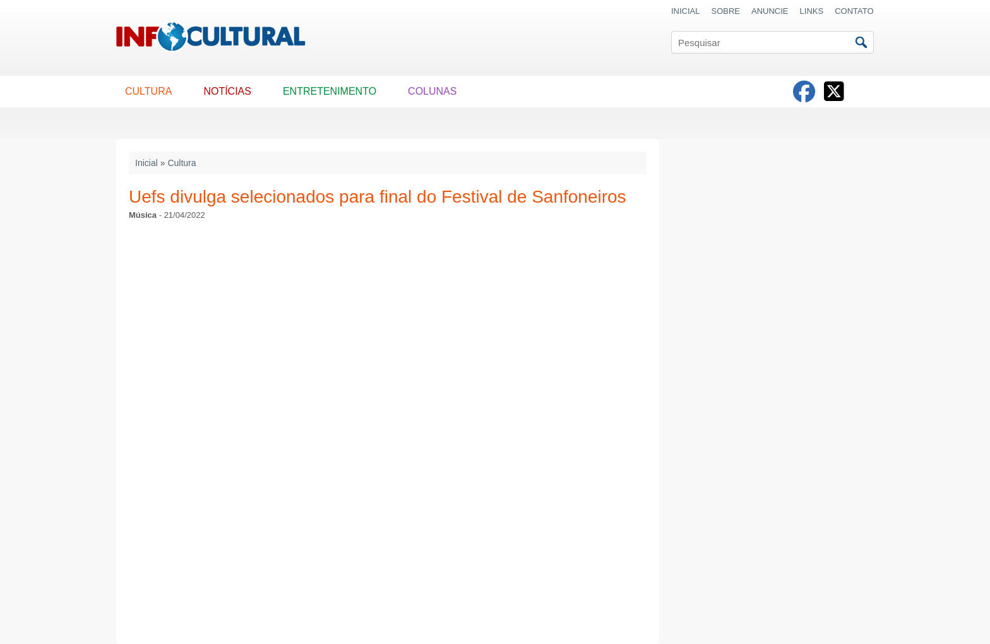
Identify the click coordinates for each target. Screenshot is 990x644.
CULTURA (148, 91)
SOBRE (726, 11)
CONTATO (854, 11)
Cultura (181, 163)
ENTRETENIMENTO (329, 91)
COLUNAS (432, 91)
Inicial (146, 163)
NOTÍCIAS (227, 91)
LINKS (812, 11)
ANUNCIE (770, 11)
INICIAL (685, 11)
